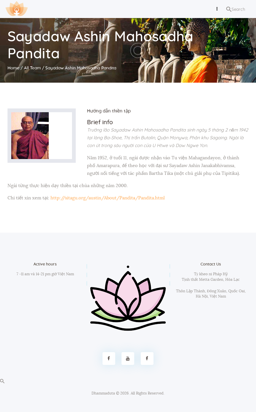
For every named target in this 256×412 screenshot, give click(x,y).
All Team (32, 68)
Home (14, 68)
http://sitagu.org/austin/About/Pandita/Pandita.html (107, 198)
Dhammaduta (103, 393)
